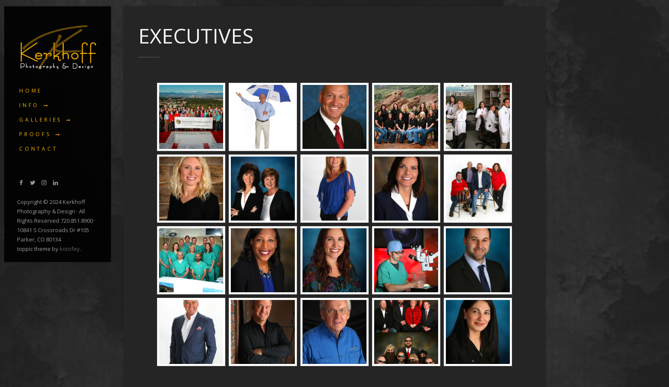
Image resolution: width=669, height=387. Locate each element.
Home (30, 90)
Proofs (35, 134)
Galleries (40, 119)
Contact (38, 148)
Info (29, 105)
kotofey (70, 249)
